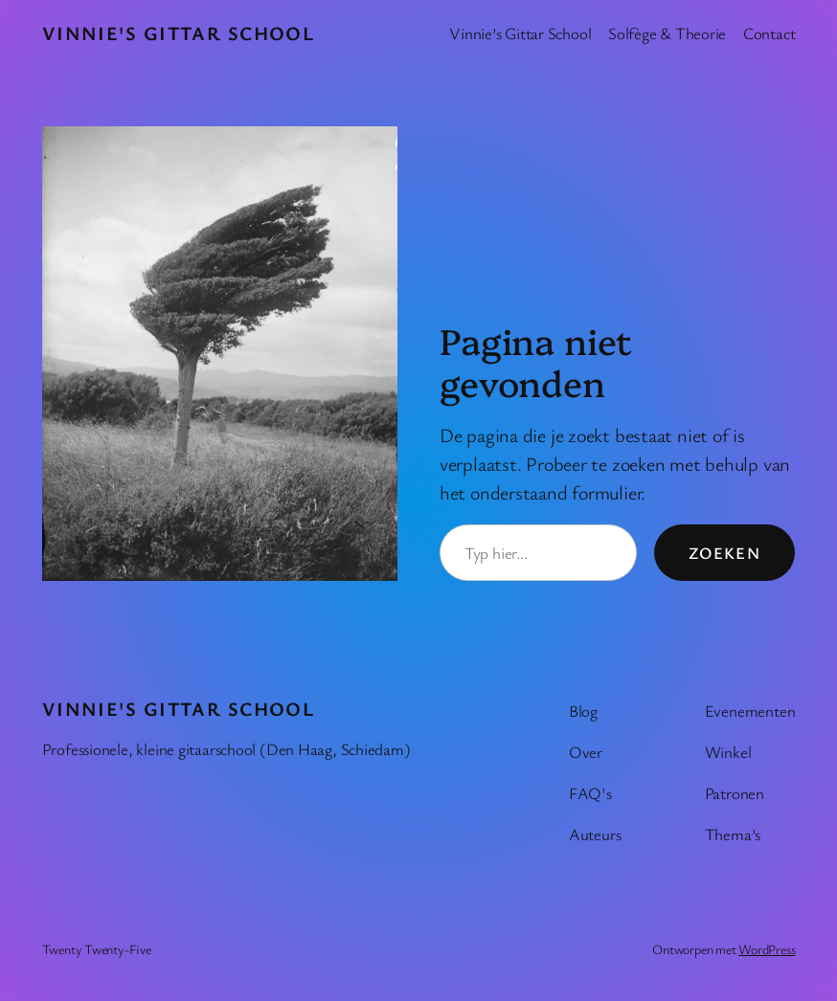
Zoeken (725, 553)
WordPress (766, 949)
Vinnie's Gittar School (178, 33)
